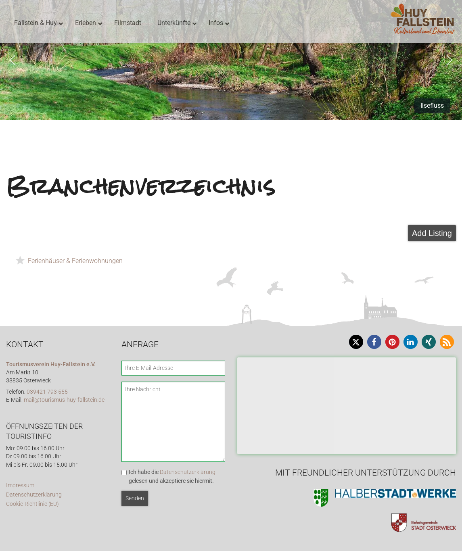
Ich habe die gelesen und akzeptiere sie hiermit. (172, 476)
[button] (12, 60)
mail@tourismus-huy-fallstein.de (64, 400)
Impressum (20, 485)
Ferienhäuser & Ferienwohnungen (75, 261)
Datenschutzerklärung (34, 494)
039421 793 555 (47, 391)
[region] (231, 60)
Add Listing (432, 233)
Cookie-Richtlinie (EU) (32, 504)
